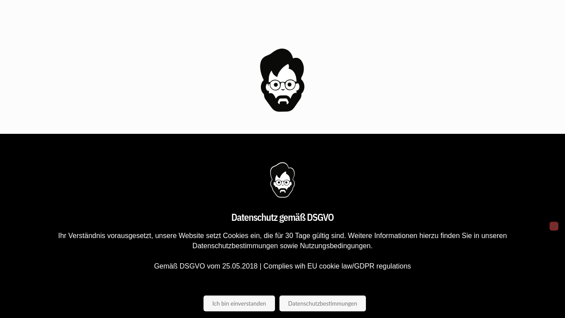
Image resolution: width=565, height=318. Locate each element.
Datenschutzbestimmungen (322, 303)
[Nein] (554, 226)
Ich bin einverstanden (239, 303)
